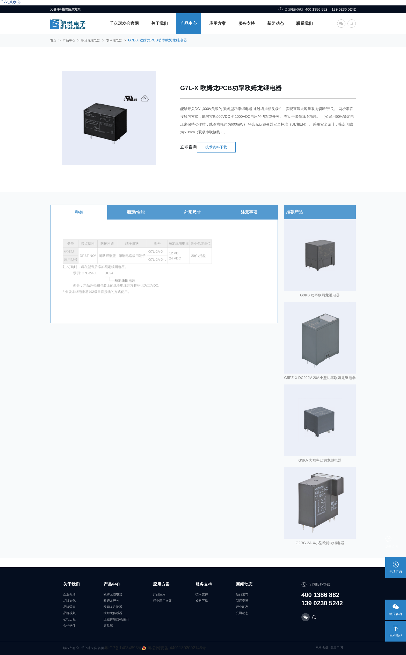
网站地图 (321, 647)
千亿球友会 (10, 2)
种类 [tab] (79, 217)
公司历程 (69, 619)
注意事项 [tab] (249, 217)
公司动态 (242, 613)
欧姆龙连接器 (113, 607)
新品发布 (242, 594)
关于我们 (159, 23)
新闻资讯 (242, 600)
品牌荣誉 (69, 607)
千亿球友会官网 (124, 23)
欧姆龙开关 (111, 600)
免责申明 (336, 647)
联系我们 (304, 23)
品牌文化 (69, 600)
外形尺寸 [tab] (192, 217)
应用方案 (217, 23)
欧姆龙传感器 (113, 613)
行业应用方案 (162, 600)
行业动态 (242, 607)
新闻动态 (275, 23)
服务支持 (246, 23)
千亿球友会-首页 (92, 648)
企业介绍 (69, 594)
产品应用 (159, 594)
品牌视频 (69, 613)
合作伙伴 (69, 625)
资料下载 (201, 600)
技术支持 (201, 594)
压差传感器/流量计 (116, 619)
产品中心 (188, 23)
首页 (53, 40)
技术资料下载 (216, 147)
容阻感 (108, 625)
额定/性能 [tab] (135, 217)
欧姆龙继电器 (90, 40)
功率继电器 (114, 40)
